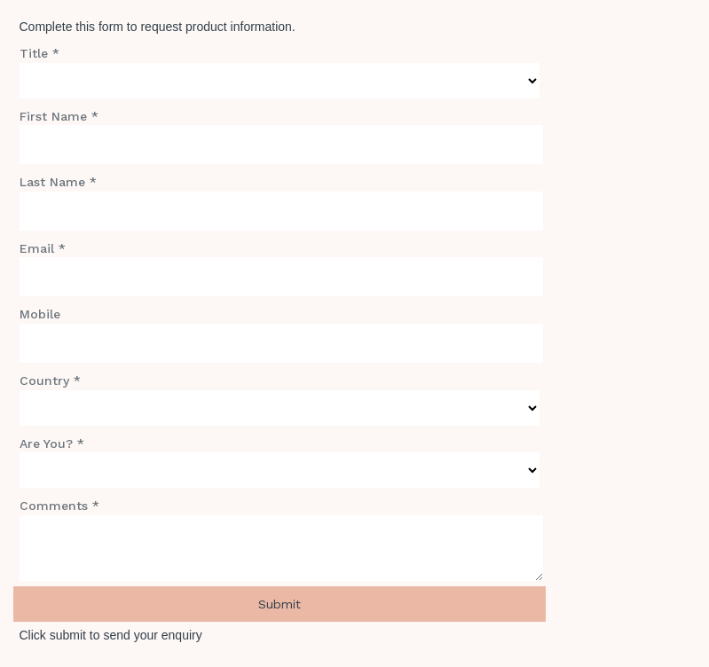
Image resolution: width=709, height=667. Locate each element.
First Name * (59, 116)
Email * (43, 248)
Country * (50, 380)
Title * (39, 53)
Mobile (40, 314)
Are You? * (52, 443)
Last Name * (58, 182)
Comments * (59, 505)
